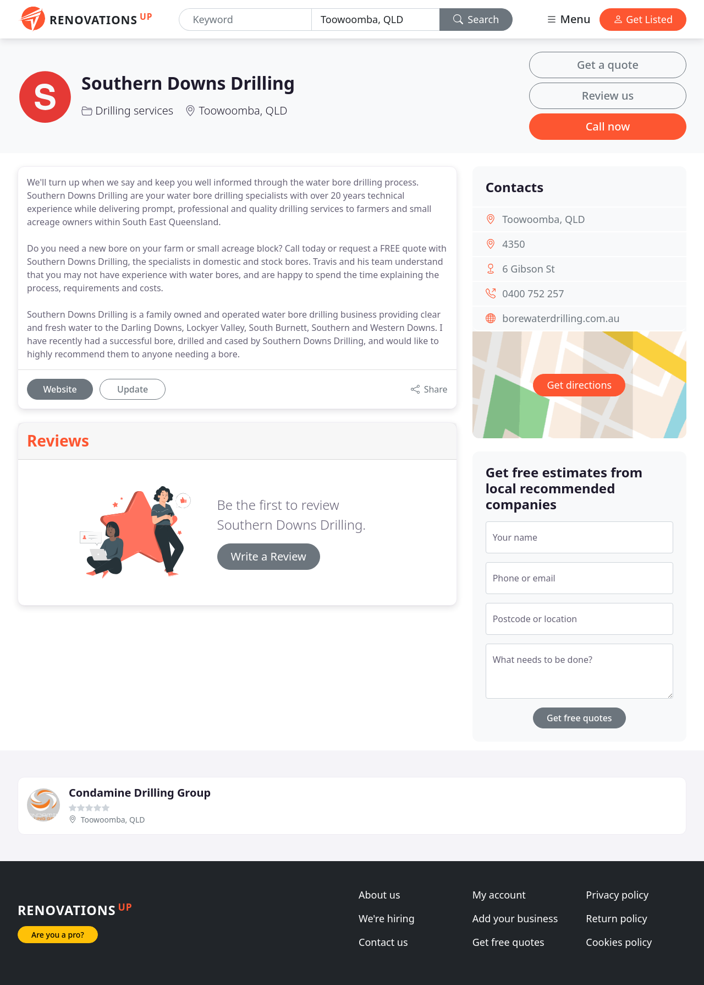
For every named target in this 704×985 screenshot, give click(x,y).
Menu (568, 19)
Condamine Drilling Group (140, 792)
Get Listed (643, 19)
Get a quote (608, 64)
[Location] (375, 19)
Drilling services (134, 110)
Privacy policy (617, 894)
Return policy (616, 918)
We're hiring (387, 918)
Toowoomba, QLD (243, 110)
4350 (513, 244)
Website (59, 389)
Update (132, 389)
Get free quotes (579, 718)
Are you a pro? (57, 934)
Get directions (579, 384)
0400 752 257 (533, 293)
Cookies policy (619, 942)
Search (476, 19)
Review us (608, 95)
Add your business (515, 918)
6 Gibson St (528, 268)
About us (379, 894)
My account (499, 894)
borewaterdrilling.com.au (560, 318)
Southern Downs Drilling (188, 83)
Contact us (383, 942)
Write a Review (268, 556)
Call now (608, 126)
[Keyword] (245, 19)
